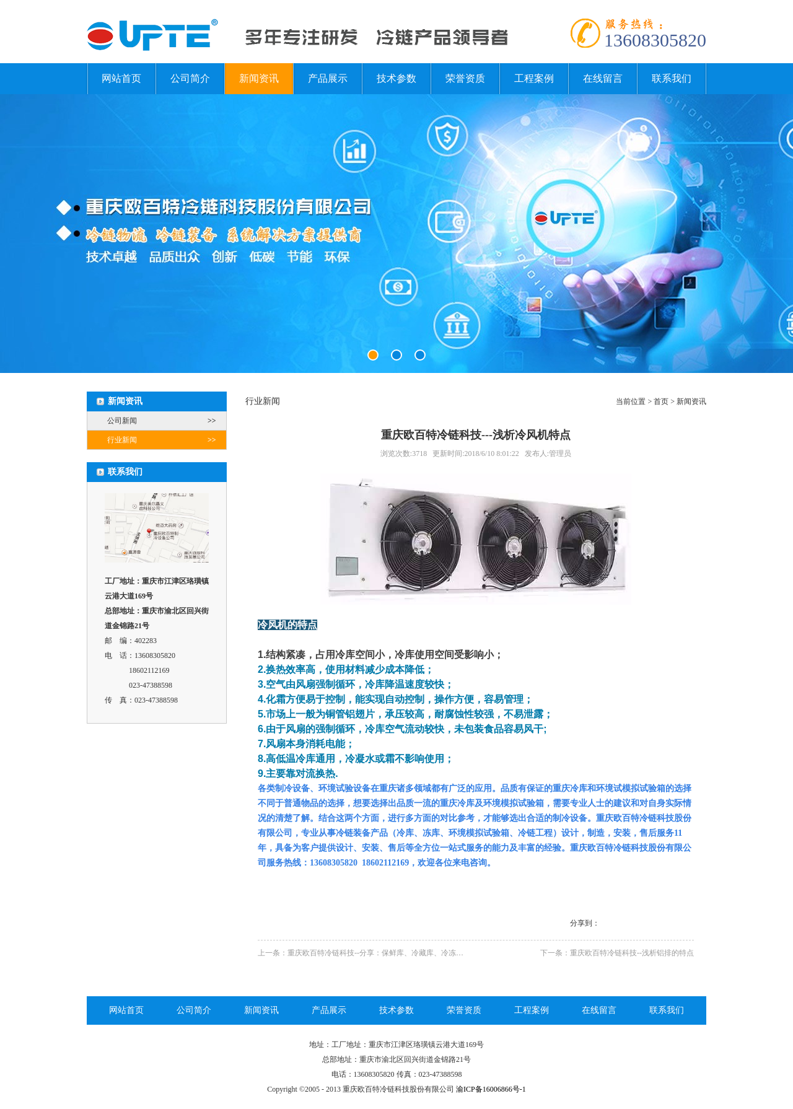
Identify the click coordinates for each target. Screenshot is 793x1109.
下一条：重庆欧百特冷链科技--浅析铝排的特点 (617, 953)
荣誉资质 (465, 78)
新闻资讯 (259, 78)
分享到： (585, 923)
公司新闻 (166, 420)
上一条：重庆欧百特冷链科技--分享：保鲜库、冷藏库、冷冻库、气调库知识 (383, 953)
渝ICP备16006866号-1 (491, 1089)
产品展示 (328, 78)
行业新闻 (166, 440)
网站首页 (121, 78)
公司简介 (190, 78)
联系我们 (671, 78)
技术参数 (396, 78)
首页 (661, 401)
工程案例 (534, 78)
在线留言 (603, 78)
